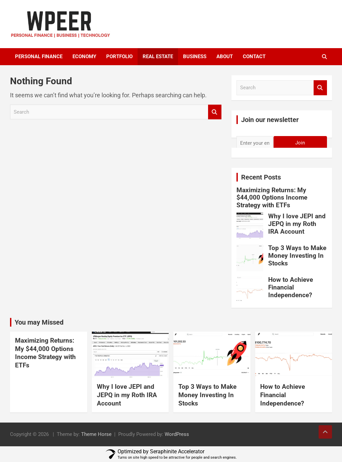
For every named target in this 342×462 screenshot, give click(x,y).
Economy (84, 56)
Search (214, 112)
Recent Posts (261, 177)
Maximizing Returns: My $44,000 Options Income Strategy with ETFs (271, 197)
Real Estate (158, 56)
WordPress (177, 434)
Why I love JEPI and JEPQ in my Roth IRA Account (297, 223)
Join (300, 143)
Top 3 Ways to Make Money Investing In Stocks (297, 255)
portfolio (119, 56)
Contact (254, 56)
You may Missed (39, 322)
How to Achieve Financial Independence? (290, 287)
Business (194, 56)
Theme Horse (96, 434)
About (224, 56)
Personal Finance (38, 56)
